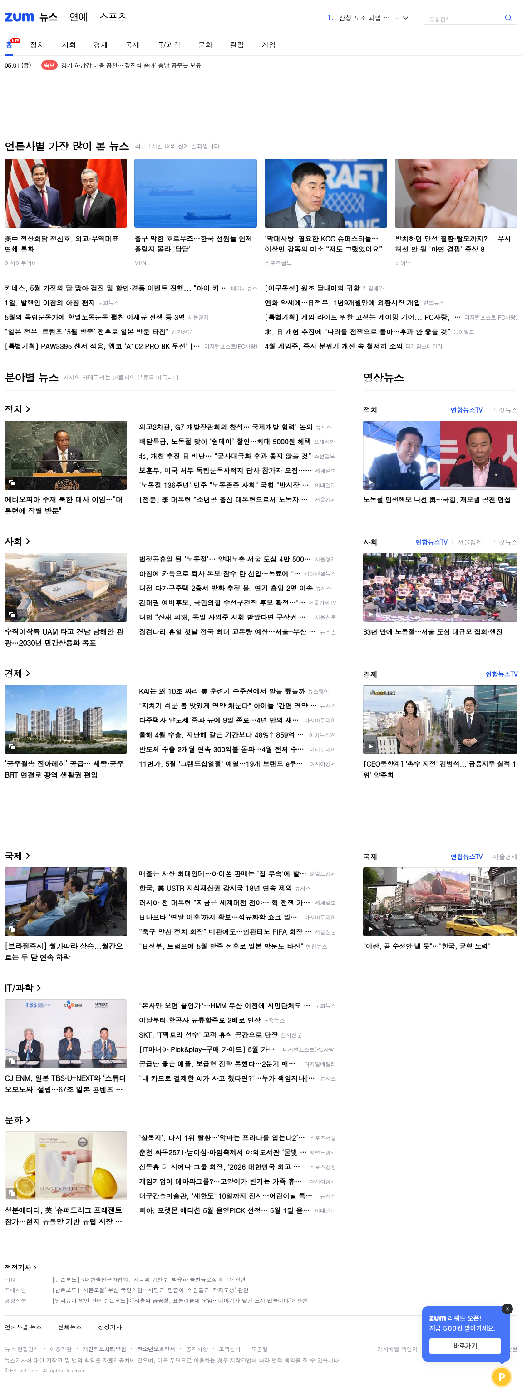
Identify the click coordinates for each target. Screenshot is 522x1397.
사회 (69, 44)
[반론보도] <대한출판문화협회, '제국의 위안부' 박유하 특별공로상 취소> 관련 (149, 1279)
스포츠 (113, 17)
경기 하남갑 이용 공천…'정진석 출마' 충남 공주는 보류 (131, 65)
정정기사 (18, 1267)
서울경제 (470, 541)
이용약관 (61, 1349)
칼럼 (237, 44)
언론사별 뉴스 (23, 1327)
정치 (37, 44)
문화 (205, 44)
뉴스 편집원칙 (22, 1349)
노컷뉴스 (505, 409)
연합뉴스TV (466, 409)
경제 (101, 44)
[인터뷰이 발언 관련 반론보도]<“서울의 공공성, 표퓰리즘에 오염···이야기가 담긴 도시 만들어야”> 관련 (180, 1300)
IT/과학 (169, 44)
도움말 (259, 1349)
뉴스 (48, 17)
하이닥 (403, 262)
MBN (140, 262)
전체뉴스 (70, 1327)
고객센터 (230, 1349)
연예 (78, 17)
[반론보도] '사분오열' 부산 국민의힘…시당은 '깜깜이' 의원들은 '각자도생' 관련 (150, 1290)
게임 (268, 44)
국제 (132, 44)
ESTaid (18, 1370)
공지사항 (197, 1349)
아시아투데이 (21, 262)
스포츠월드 (278, 262)
